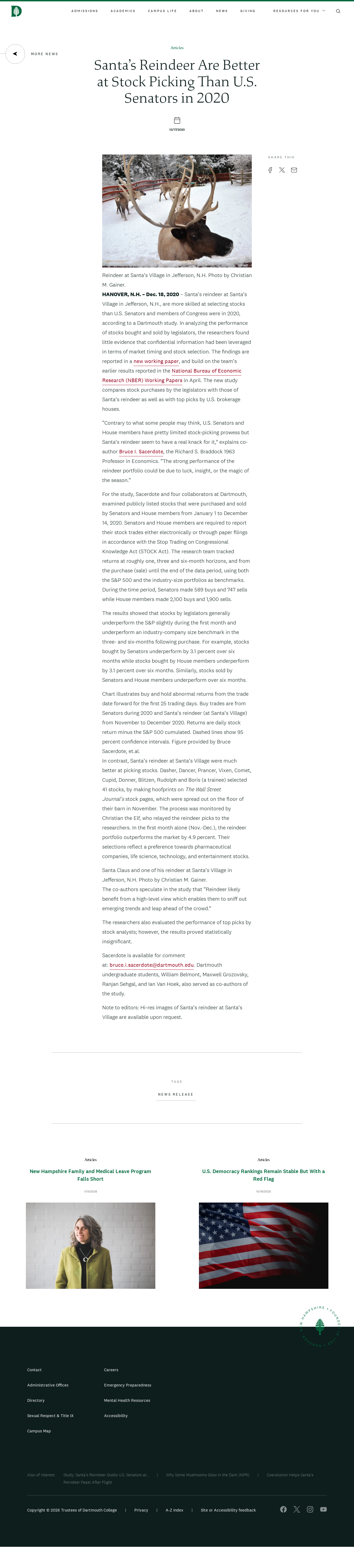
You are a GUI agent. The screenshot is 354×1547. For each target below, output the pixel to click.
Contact (34, 1369)
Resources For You (299, 11)
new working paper (156, 361)
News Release (176, 1094)
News (222, 11)
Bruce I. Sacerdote (141, 451)
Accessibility (116, 1415)
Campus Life (162, 11)
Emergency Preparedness (127, 1385)
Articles (177, 48)
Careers (111, 1369)
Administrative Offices (47, 1385)
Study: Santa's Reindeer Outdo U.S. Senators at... (106, 1474)
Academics (123, 11)
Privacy (141, 1510)
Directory (36, 1400)
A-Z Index (174, 1510)
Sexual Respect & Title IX (50, 1415)
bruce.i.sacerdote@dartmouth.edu (152, 964)
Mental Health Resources (127, 1400)
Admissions (84, 11)
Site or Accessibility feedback (228, 1510)
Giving (248, 11)
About (196, 11)
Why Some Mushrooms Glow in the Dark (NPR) (207, 1474)
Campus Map (39, 1430)
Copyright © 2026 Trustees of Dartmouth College (72, 1510)
